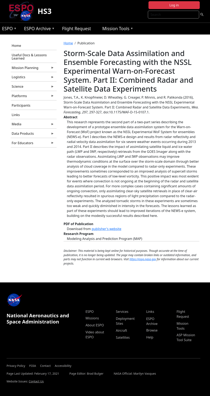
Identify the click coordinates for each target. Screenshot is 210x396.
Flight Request (76, 28)
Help (149, 337)
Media (32, 125)
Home (16, 45)
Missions (92, 318)
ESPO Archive (38, 29)
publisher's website (106, 229)
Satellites (123, 337)
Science (32, 87)
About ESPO (95, 325)
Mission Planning (32, 69)
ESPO (8, 29)
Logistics (32, 78)
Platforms (32, 97)
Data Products (32, 134)
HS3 (44, 11)
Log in (174, 5)
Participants (21, 105)
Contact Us (36, 381)
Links (16, 115)
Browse (152, 330)
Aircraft (121, 330)
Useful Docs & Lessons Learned (29, 57)
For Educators (32, 144)
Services (122, 311)
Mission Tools (116, 29)
